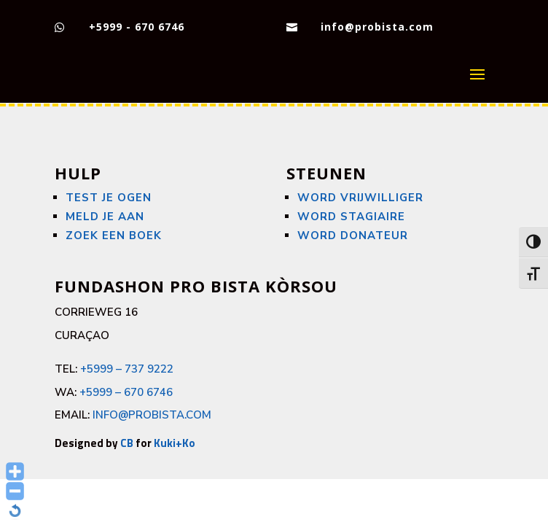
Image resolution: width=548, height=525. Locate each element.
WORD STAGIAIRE (351, 216)
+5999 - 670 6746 (136, 27)
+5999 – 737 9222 (126, 369)
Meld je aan (105, 216)
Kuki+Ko (174, 443)
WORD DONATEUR (352, 235)
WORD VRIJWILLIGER (360, 197)
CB (126, 443)
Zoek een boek (114, 235)
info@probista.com (377, 27)
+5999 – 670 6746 (126, 392)
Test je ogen (109, 197)
